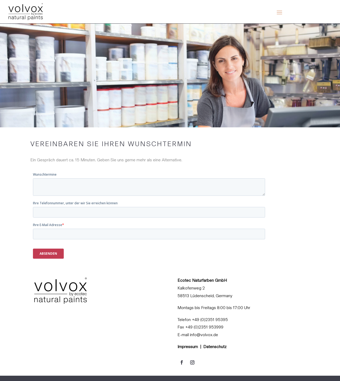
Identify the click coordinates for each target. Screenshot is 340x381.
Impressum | (190, 346)
